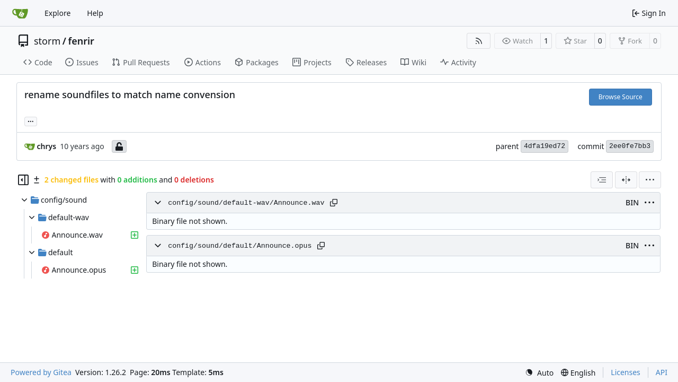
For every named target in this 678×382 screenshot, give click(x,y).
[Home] (20, 13)
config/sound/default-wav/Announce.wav (246, 203)
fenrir (81, 41)
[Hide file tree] (23, 180)
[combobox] (602, 179)
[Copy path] (333, 202)
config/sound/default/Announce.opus (239, 246)
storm (47, 41)
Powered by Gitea (41, 372)
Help (95, 13)
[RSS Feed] (479, 41)
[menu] (650, 179)
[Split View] (626, 179)
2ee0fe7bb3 (629, 146)
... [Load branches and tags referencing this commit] (31, 120)
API (661, 372)
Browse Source (621, 96)
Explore (57, 13)
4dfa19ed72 (544, 146)
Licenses (625, 372)
